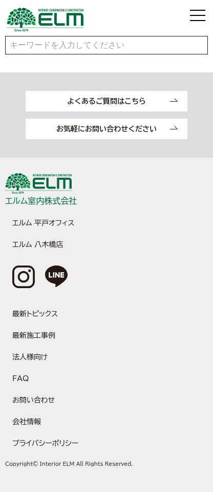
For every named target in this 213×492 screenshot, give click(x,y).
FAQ (20, 378)
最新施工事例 (33, 335)
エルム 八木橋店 (37, 244)
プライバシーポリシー (45, 443)
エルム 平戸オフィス (43, 222)
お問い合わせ (33, 400)
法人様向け (30, 357)
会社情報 (26, 421)
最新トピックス (35, 313)
